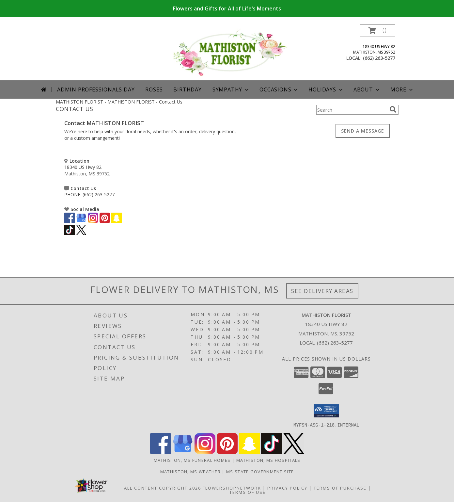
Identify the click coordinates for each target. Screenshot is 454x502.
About (367, 89)
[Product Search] (351, 109)
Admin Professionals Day (95, 89)
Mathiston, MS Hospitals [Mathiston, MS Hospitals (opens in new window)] (268, 460)
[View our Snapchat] (116, 221)
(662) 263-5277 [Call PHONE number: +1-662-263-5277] (99, 194)
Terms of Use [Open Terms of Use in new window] (247, 492)
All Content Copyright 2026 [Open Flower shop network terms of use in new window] (162, 488)
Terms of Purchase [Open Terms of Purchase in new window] (340, 488)
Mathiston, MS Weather (190, 471)
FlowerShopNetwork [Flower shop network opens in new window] (232, 488)
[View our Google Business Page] (81, 221)
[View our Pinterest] (105, 221)
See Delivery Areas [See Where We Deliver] (322, 291)
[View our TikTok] (69, 233)
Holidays (326, 89)
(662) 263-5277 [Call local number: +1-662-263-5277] (379, 58)
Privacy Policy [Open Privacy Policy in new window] (287, 488)
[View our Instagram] (93, 221)
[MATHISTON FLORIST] (229, 52)
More (402, 89)
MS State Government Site (260, 471)
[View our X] (81, 233)
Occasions (279, 89)
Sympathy (231, 89)
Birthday (187, 89)
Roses (154, 89)
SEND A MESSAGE (362, 131)
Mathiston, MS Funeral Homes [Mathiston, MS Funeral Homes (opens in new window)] (192, 460)
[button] (377, 30)
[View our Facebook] (69, 221)
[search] (393, 109)
